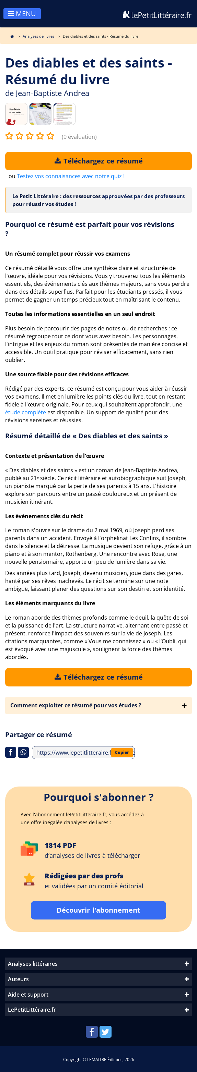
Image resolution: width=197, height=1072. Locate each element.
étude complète (25, 412)
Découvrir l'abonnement (98, 910)
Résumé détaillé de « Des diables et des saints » (86, 435)
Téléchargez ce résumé (99, 161)
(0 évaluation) (79, 137)
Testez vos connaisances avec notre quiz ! (71, 176)
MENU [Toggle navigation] (22, 13)
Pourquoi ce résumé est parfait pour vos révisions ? (89, 229)
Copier (122, 752)
